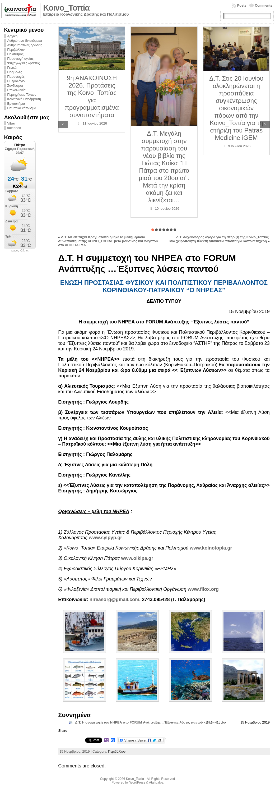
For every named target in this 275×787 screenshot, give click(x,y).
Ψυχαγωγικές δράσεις (23, 63)
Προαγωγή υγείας (20, 59)
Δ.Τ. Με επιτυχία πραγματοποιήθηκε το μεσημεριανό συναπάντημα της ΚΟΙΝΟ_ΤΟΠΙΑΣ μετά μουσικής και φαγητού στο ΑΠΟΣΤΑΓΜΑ (108, 241)
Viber (11, 123)
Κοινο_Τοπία (66, 7)
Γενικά (12, 68)
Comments (263, 5)
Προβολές (14, 72)
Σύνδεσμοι (15, 86)
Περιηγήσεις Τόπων (21, 95)
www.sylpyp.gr (105, 537)
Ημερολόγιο (16, 81)
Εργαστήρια (16, 104)
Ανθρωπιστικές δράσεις (24, 45)
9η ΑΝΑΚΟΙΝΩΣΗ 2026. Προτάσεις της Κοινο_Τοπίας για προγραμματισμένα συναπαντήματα (122, 96)
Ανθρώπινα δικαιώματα (24, 41)
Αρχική (12, 36)
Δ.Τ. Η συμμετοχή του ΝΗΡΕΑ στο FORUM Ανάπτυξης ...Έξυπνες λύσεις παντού (139, 722)
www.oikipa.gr (137, 558)
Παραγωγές (16, 77)
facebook (14, 128)
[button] (152, 229)
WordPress (137, 782)
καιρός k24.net (20, 250)
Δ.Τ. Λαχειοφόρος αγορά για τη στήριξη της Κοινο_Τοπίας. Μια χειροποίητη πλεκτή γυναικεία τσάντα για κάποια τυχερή (219, 239)
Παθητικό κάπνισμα (21, 108)
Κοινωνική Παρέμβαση (24, 99)
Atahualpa (156, 782)
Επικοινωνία (16, 90)
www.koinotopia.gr (211, 548)
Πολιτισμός (15, 54)
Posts (241, 5)
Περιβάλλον (16, 50)
